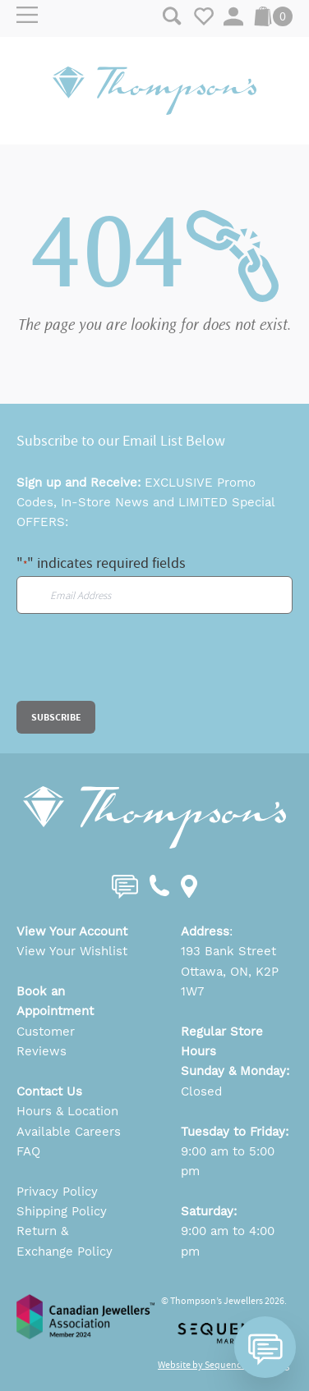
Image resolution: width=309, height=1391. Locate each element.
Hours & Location (67, 1111)
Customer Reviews (45, 1041)
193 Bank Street (228, 951)
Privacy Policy (57, 1191)
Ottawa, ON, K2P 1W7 (230, 981)
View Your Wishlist (71, 951)
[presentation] (141, 669)
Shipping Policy (61, 1211)
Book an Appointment (55, 1001)
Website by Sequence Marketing (223, 1364)
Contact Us (49, 1091)
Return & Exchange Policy (64, 1241)
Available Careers (68, 1131)
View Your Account (71, 931)
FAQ (28, 1151)
